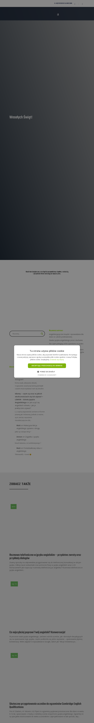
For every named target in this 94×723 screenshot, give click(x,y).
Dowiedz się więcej (57, 360)
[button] (47, 372)
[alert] (47, 361)
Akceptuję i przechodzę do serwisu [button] (47, 366)
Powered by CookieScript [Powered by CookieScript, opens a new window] (47, 375)
